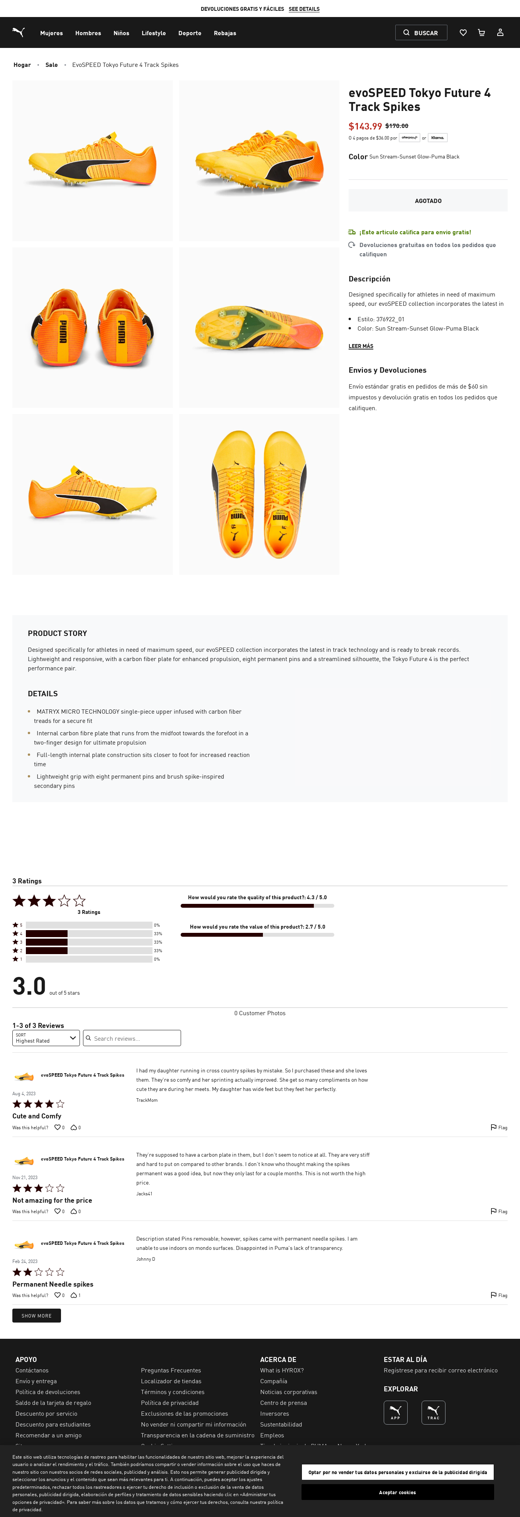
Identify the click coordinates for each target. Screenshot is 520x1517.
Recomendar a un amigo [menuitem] (48, 1434)
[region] (260, 1481)
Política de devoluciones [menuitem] (47, 1391)
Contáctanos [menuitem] (32, 1369)
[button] (89, 925)
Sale (52, 64)
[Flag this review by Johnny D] (499, 1295)
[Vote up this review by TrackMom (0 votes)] (59, 1127)
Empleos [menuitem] (272, 1434)
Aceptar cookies (397, 1491)
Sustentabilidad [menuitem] (281, 1423)
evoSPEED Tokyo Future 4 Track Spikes (82, 1075)
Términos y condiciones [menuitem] (173, 1391)
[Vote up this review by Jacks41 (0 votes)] (59, 1211)
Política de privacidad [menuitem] (170, 1402)
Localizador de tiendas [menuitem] (171, 1380)
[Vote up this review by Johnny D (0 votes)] (59, 1295)
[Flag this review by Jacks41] (499, 1211)
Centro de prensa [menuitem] (283, 1402)
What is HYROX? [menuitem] (282, 1369)
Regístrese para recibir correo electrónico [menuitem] (441, 1369)
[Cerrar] (507, 1479)
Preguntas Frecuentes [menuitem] (171, 1369)
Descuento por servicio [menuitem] (46, 1413)
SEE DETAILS (304, 8)
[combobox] (46, 1038)
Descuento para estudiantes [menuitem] (53, 1423)
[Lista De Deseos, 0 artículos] (463, 32)
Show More (37, 1315)
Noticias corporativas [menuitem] (288, 1391)
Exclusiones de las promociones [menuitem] (184, 1413)
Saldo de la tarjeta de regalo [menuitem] (53, 1402)
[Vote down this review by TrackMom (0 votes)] (76, 1127)
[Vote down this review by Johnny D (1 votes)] (76, 1295)
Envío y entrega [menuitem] (36, 1380)
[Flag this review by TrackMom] (499, 1127)
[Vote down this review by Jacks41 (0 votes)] (76, 1211)
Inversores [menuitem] (274, 1413)
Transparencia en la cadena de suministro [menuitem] (197, 1434)
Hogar (22, 64)
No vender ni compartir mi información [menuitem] (193, 1423)
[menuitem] (51, 32)
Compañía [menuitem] (273, 1380)
